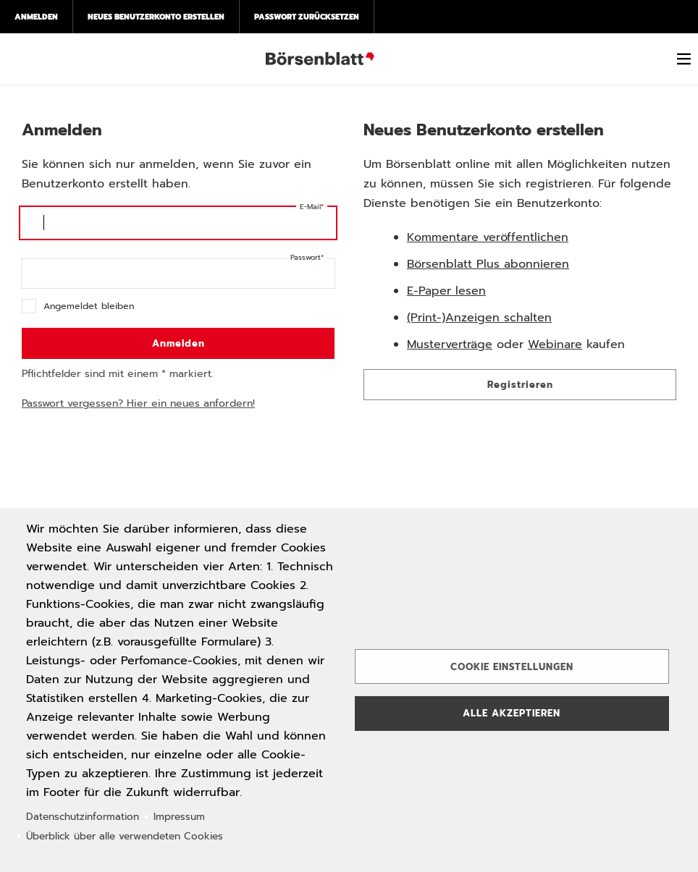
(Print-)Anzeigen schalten (479, 317)
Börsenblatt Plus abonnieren (488, 264)
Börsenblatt (320, 58)
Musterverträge (449, 344)
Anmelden (36, 16)
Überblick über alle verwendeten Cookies (124, 836)
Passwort (305, 257)
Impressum (179, 816)
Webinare (555, 344)
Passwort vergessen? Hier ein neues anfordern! (138, 403)
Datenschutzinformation (82, 816)
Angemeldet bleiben (88, 306)
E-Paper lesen (446, 291)
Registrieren (520, 384)
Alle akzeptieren (511, 713)
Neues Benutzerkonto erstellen (156, 16)
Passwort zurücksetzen (306, 16)
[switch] (683, 58)
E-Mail (310, 206)
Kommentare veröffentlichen (487, 237)
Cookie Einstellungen (511, 667)
